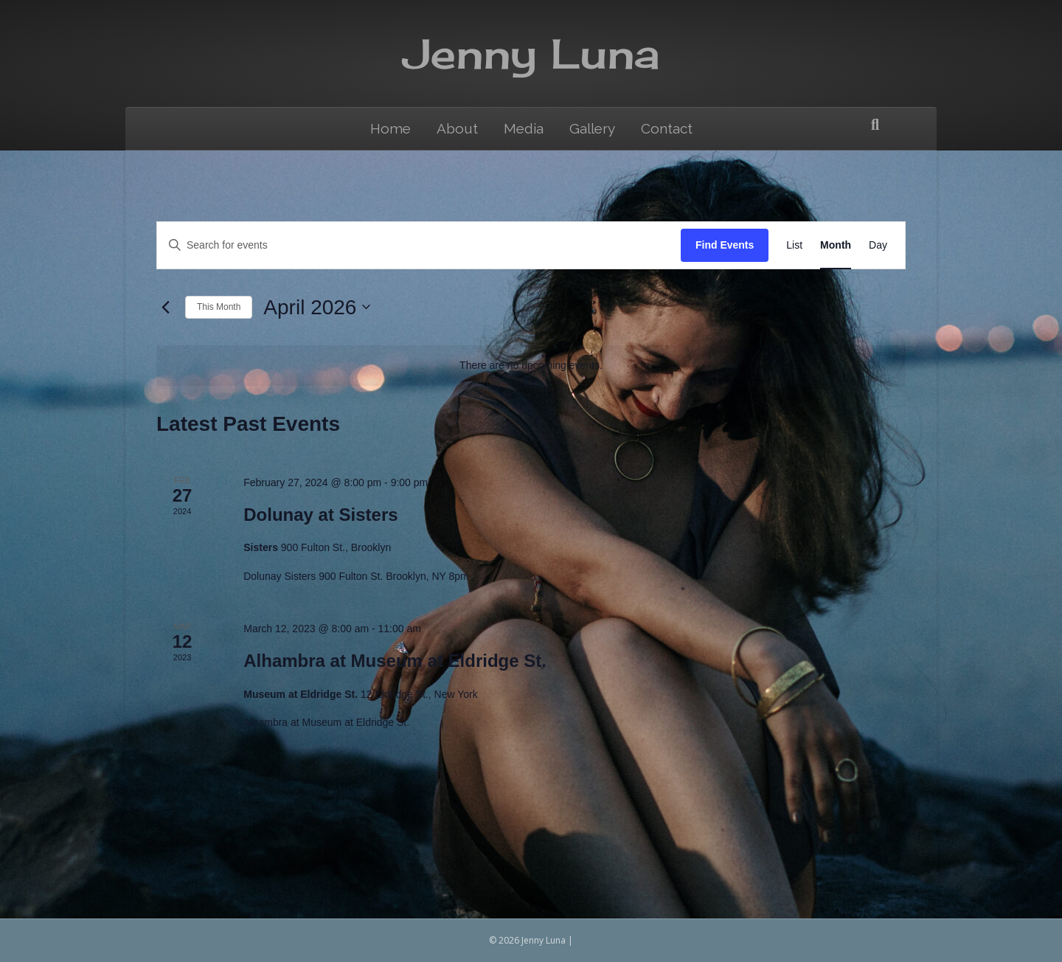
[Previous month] (165, 307)
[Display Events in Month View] (835, 245)
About (457, 128)
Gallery (592, 128)
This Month (218, 307)
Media (524, 128)
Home (390, 128)
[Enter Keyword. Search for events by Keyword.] (419, 245)
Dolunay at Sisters (320, 515)
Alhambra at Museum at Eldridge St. (394, 661)
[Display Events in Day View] (878, 245)
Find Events (724, 245)
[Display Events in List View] (794, 245)
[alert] (531, 365)
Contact (667, 128)
